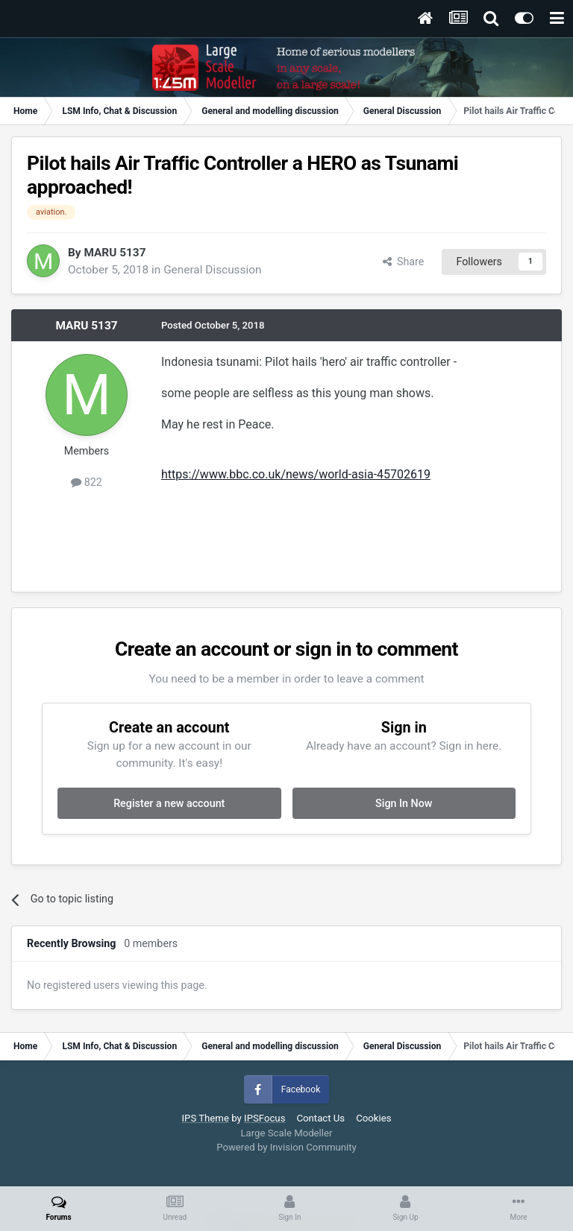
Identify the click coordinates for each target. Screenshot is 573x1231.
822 (86, 482)
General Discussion (212, 269)
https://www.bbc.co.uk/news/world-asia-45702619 (295, 474)
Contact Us (320, 1118)
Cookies (373, 1118)
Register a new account (169, 803)
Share (404, 262)
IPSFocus (264, 1118)
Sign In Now (403, 803)
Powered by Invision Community (286, 1147)
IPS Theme (204, 1118)
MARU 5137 (114, 252)
